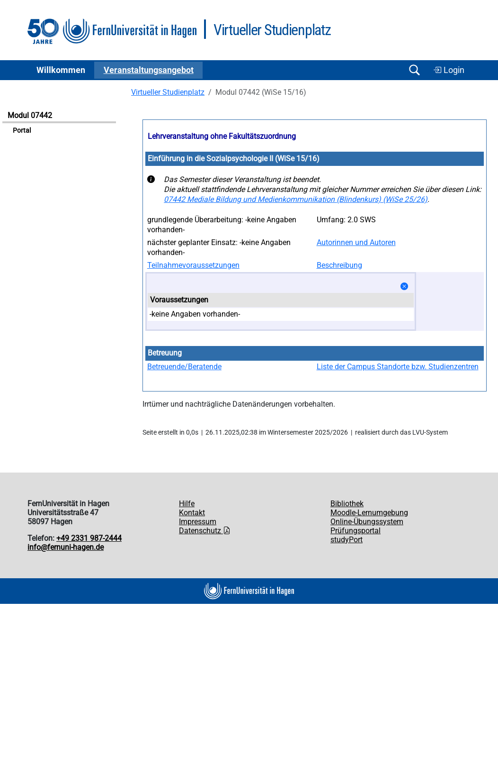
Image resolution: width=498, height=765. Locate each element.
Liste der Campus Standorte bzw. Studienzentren (398, 366)
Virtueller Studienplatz (168, 92)
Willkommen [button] (60, 70)
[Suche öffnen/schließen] (414, 70)
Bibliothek (347, 503)
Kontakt (192, 512)
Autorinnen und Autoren (356, 242)
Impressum (197, 521)
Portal (22, 131)
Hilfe (187, 503)
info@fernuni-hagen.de (65, 547)
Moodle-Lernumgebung (369, 512)
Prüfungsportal (355, 530)
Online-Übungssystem (366, 521)
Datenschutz (205, 530)
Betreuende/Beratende (184, 366)
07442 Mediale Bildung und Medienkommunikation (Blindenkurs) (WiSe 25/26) (295, 199)
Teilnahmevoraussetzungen (193, 265)
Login (448, 70)
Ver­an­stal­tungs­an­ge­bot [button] (149, 70)
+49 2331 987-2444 (89, 538)
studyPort (346, 539)
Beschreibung (339, 265)
